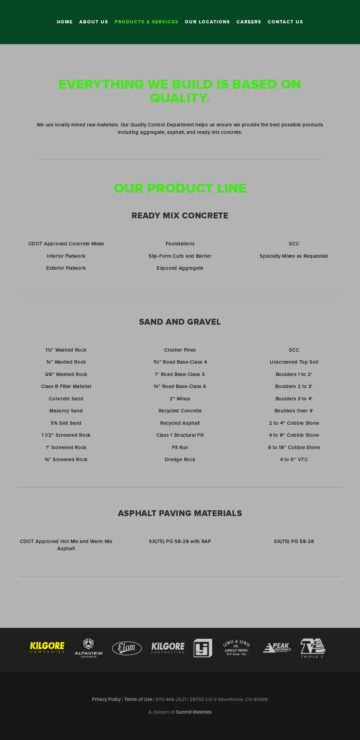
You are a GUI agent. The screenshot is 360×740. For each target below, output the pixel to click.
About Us (93, 22)
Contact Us (285, 22)
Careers (249, 22)
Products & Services (146, 22)
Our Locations (207, 22)
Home (65, 22)
